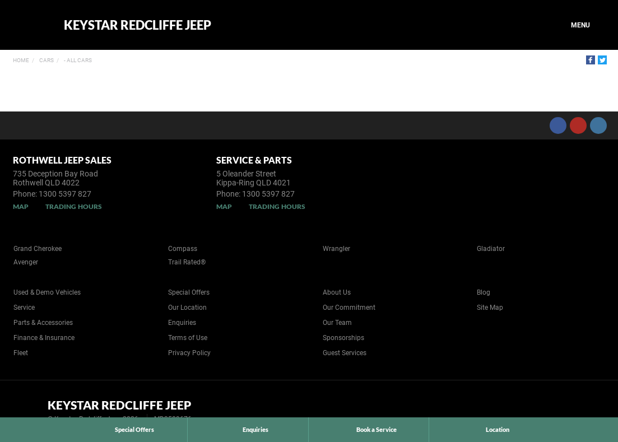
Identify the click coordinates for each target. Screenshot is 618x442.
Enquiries (182, 323)
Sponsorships (343, 338)
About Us (337, 292)
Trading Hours (73, 206)
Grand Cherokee (37, 249)
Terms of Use (187, 338)
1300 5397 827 (65, 193)
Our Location (187, 307)
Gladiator (491, 249)
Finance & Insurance (44, 338)
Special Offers (189, 292)
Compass (182, 249)
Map (21, 206)
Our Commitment (349, 307)
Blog (483, 292)
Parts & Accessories (43, 323)
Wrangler (336, 249)
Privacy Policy (189, 353)
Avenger (25, 262)
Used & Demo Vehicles (47, 292)
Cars (46, 60)
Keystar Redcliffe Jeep (137, 25)
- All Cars (77, 60)
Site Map (490, 307)
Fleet (20, 353)
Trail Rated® (187, 262)
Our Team (337, 323)
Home (21, 60)
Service (24, 307)
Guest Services (344, 353)
